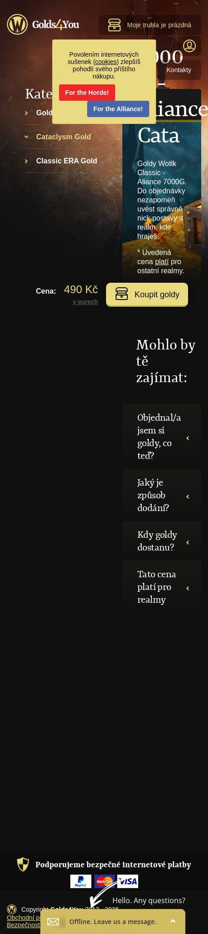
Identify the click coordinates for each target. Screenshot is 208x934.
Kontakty (179, 70)
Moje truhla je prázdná (149, 25)
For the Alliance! (118, 109)
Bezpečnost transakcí (37, 925)
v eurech (85, 301)
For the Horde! (87, 92)
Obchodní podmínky (35, 917)
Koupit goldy (147, 293)
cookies (105, 61)
